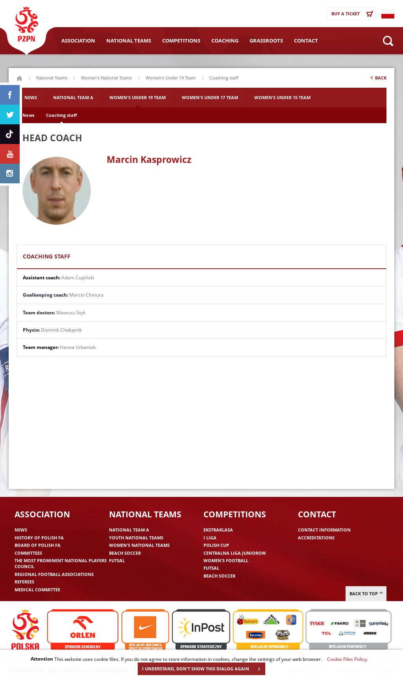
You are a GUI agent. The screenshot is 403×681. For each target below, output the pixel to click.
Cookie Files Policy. (347, 659)
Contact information (324, 530)
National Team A (73, 97)
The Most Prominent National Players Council (61, 563)
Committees (28, 553)
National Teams (128, 40)
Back (377, 79)
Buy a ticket (353, 14)
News (30, 97)
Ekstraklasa (218, 530)
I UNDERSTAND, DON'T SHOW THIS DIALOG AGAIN (203, 669)
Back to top (366, 593)
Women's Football (225, 560)
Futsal (117, 560)
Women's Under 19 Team (171, 78)
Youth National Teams (136, 538)
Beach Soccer (125, 553)
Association (78, 40)
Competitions (181, 40)
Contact (306, 40)
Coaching (224, 40)
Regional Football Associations (54, 574)
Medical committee (37, 589)
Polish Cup (216, 545)
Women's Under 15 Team (282, 97)
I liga (209, 538)
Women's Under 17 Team (210, 97)
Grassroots (266, 40)
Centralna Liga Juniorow (234, 553)
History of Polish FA (39, 538)
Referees (24, 582)
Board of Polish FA (38, 545)
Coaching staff (61, 115)
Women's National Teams (106, 78)
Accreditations (316, 538)
